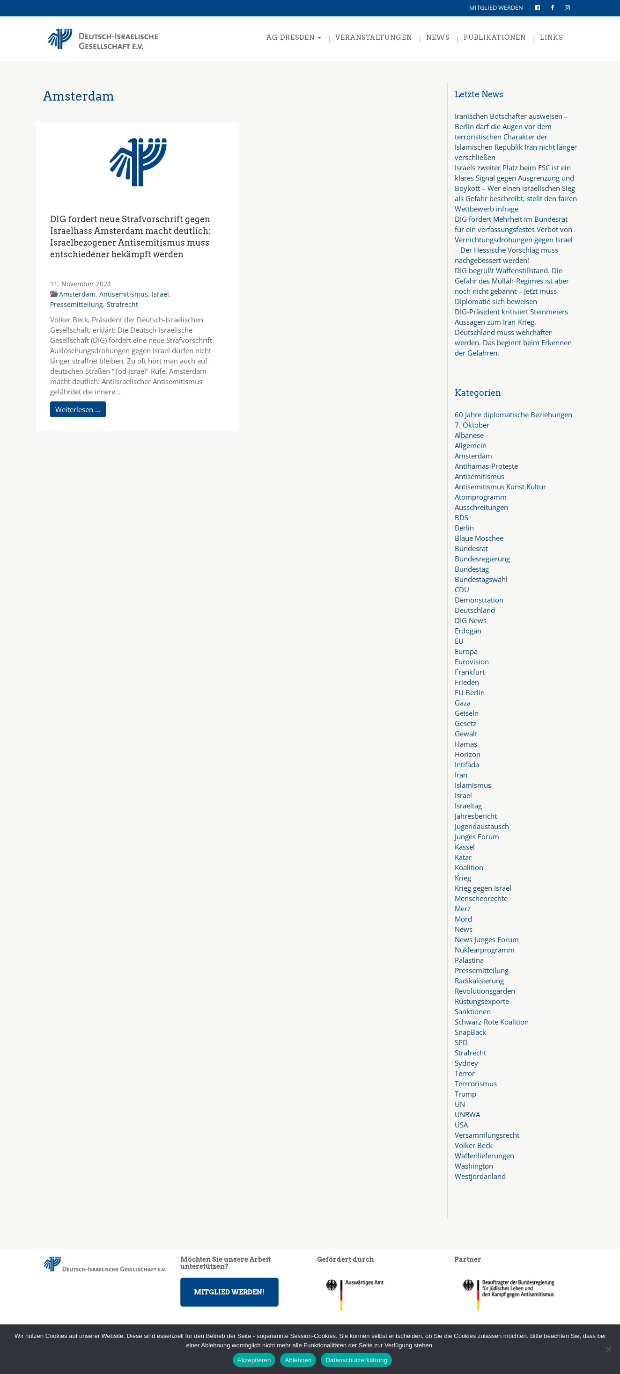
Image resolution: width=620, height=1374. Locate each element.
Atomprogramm (481, 497)
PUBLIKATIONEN (495, 37)
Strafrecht (122, 304)
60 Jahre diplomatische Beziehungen (513, 414)
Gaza (463, 702)
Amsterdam (77, 294)
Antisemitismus (123, 294)
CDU (462, 589)
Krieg (463, 877)
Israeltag (468, 805)
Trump (465, 1093)
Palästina (469, 960)
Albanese (469, 435)
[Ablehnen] (608, 1349)
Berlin (464, 527)
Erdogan (468, 630)
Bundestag (472, 569)
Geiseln (467, 713)
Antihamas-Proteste (486, 466)
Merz (463, 908)
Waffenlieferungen (484, 1155)
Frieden (467, 682)
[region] (515, 1294)
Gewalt (466, 733)
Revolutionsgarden (485, 991)
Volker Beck (474, 1145)
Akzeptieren (254, 1360)
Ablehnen (298, 1360)
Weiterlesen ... (78, 409)
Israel (160, 294)
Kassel (465, 846)
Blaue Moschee (479, 538)
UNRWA (467, 1114)
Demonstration (479, 599)
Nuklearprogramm (485, 949)
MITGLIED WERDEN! (229, 1292)
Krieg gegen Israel (483, 888)
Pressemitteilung (76, 304)
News (463, 929)
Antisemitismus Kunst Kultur (500, 486)
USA (461, 1124)
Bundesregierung (482, 558)
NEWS (438, 37)
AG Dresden (293, 37)
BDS (461, 517)
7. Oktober (472, 424)
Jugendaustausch (482, 826)
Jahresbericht (476, 816)
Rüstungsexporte (482, 1001)
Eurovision (472, 661)
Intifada (467, 764)
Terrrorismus (476, 1083)
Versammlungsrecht (487, 1135)
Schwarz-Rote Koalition (492, 1021)
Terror (465, 1073)
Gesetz (465, 723)
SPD (461, 1042)
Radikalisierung (479, 980)
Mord (463, 918)
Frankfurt (470, 671)
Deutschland (475, 610)
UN (460, 1104)
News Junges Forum (487, 939)
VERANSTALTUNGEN (373, 37)
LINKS (551, 37)
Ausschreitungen (481, 507)
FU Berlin (470, 692)
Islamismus (473, 785)
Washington (474, 1165)
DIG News (471, 620)
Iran (461, 774)
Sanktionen (473, 1011)
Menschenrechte (481, 898)
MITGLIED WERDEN (496, 7)
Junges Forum (477, 836)
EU (459, 641)
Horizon (467, 754)
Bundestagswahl (481, 579)
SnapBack (470, 1032)
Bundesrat (471, 548)
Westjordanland (480, 1176)
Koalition (469, 867)
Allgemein (471, 445)
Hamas (466, 744)
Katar (463, 857)
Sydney (466, 1063)
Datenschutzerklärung (356, 1360)
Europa (466, 651)
